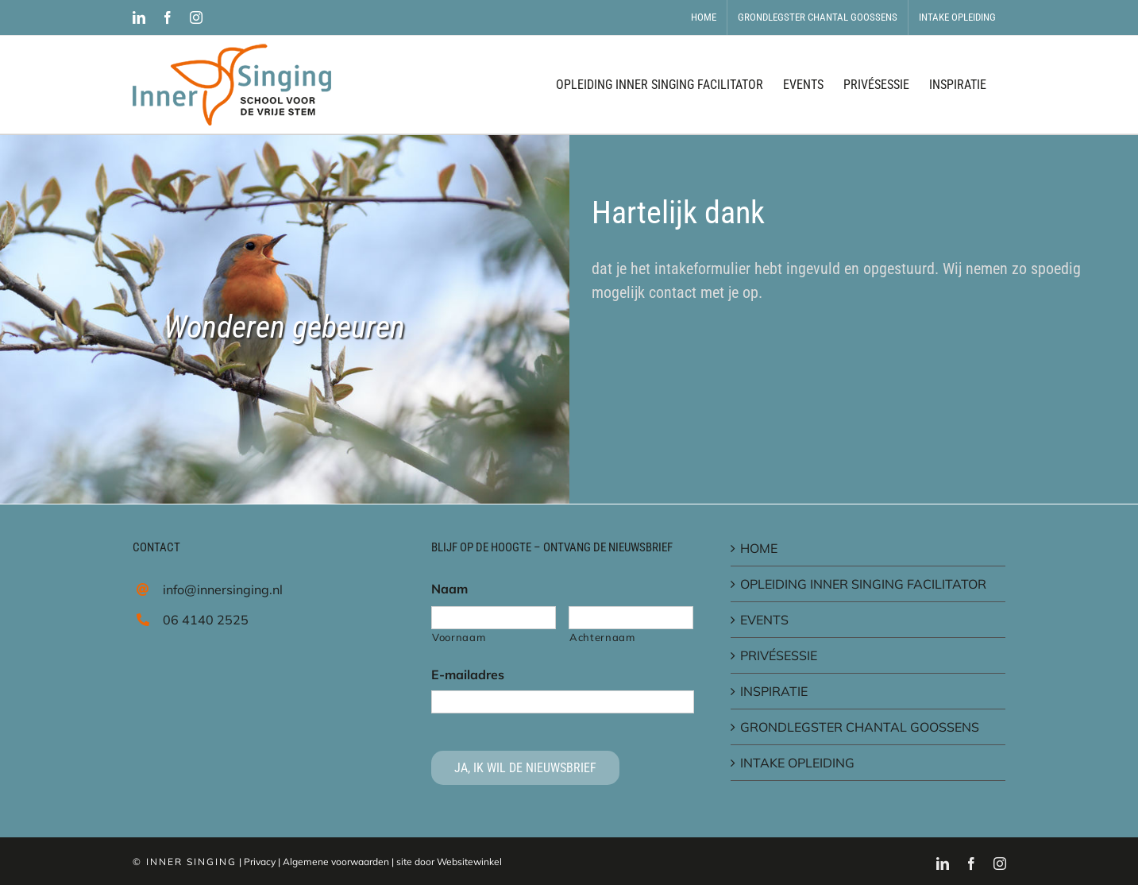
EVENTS (764, 620)
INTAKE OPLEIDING (797, 763)
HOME (758, 548)
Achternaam (602, 637)
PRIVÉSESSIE (778, 655)
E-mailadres (467, 674)
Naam (449, 589)
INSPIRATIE (774, 691)
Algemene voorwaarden (336, 862)
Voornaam (458, 637)
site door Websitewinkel (449, 862)
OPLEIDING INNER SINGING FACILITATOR (863, 584)
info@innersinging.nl (223, 589)
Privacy (260, 862)
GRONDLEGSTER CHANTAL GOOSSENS (859, 727)
